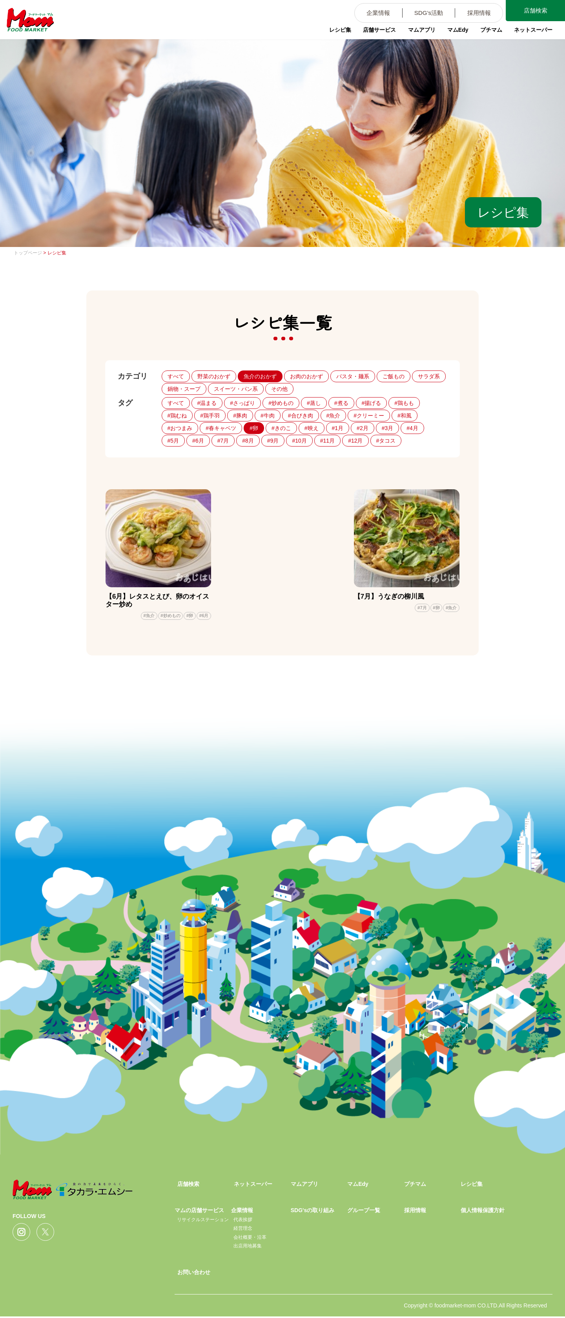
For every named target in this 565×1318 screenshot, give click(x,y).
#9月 (273, 441)
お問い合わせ (193, 1274)
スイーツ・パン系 (236, 389)
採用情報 (473, 13)
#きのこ (281, 428)
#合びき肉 (300, 415)
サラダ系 (429, 376)
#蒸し (314, 403)
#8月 (248, 441)
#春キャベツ (221, 428)
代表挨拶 (242, 1221)
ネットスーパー (530, 33)
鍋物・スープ (184, 389)
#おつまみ (180, 428)
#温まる (207, 403)
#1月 (338, 428)
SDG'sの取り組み (312, 1212)
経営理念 (242, 1230)
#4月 (412, 428)
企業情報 (366, 13)
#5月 (173, 441)
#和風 (404, 415)
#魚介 (333, 415)
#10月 (299, 441)
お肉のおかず (306, 376)
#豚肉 (240, 415)
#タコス (386, 441)
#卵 (254, 428)
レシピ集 (333, 33)
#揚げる (371, 403)
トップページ (28, 253)
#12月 (355, 441)
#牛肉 (268, 415)
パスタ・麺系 (352, 376)
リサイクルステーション (203, 1221)
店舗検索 (533, 11)
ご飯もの (394, 376)
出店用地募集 (247, 1247)
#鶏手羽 (210, 415)
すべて (176, 376)
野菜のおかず (213, 376)
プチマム (487, 33)
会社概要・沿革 (249, 1239)
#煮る (341, 403)
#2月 (362, 428)
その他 (279, 389)
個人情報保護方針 (483, 1212)
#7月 (223, 441)
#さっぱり (242, 403)
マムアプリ (416, 33)
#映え (311, 428)
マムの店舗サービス (199, 1212)
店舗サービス (373, 33)
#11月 (327, 441)
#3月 (388, 428)
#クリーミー (369, 415)
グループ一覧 (363, 1212)
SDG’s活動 (420, 13)
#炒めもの (280, 403)
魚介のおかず (260, 376)
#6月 (198, 441)
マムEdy (453, 33)
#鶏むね (177, 415)
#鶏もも (404, 403)
